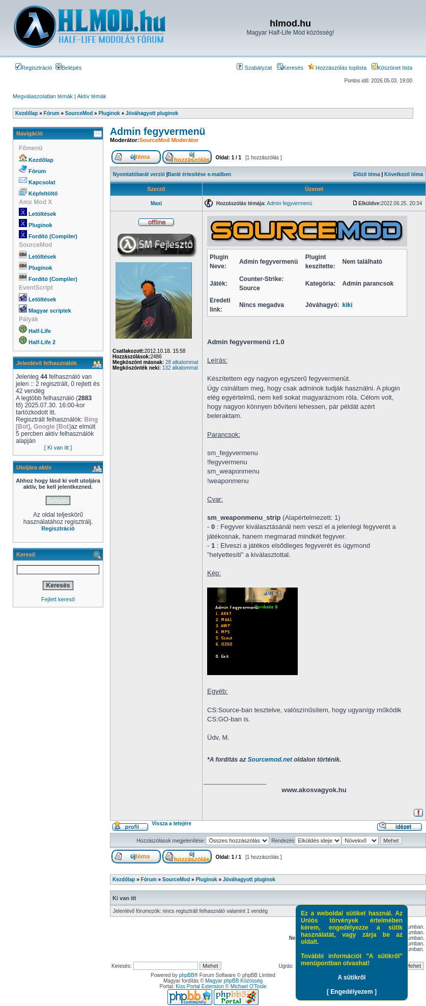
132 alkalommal (180, 368)
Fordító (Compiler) (53, 236)
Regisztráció (33, 68)
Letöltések (42, 214)
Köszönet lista (392, 68)
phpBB (186, 975)
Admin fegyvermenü (157, 131)
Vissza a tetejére (171, 823)
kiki (348, 305)
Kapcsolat (42, 182)
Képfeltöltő (43, 193)
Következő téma (403, 174)
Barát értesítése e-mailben (200, 174)
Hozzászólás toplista (337, 68)
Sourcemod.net (270, 759)
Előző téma (366, 174)
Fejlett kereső (58, 599)
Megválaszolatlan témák (43, 96)
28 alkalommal (181, 362)
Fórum (37, 171)
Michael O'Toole (249, 986)
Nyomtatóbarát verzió (139, 174)
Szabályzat (254, 68)
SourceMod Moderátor (168, 140)
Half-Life (40, 331)
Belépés (68, 68)
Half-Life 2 (42, 342)
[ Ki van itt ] (58, 447)
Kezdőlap (41, 160)
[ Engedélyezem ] (352, 991)
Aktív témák (91, 96)
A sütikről (352, 977)
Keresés (290, 68)
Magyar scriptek (50, 311)
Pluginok (40, 225)
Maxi (156, 203)
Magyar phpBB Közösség (234, 981)
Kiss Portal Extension (200, 986)
